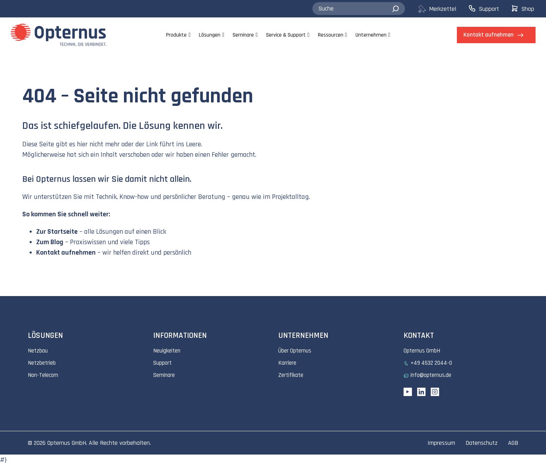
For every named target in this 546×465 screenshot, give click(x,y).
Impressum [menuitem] (441, 443)
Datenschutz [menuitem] (482, 443)
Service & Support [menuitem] (286, 35)
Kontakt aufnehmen (66, 252)
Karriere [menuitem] (287, 363)
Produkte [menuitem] (176, 35)
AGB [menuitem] (513, 443)
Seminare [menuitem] (243, 35)
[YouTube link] (408, 392)
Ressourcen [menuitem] (330, 35)
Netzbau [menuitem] (38, 351)
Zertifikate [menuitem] (290, 375)
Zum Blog (49, 242)
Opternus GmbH (66, 443)
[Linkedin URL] (421, 392)
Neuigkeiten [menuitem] (166, 351)
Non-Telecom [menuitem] (43, 375)
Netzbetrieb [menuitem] (42, 363)
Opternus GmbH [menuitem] (422, 351)
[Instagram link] (435, 392)
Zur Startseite (57, 231)
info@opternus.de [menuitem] (431, 375)
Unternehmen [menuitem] (371, 35)
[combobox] (358, 8)
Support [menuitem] (162, 363)
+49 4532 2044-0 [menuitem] (431, 363)
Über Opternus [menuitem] (294, 351)
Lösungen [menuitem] (209, 35)
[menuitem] (443, 9)
